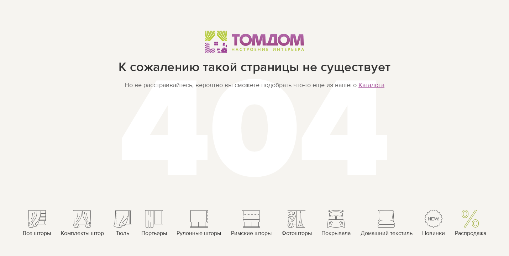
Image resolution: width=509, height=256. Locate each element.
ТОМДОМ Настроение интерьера (255, 41)
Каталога (371, 85)
